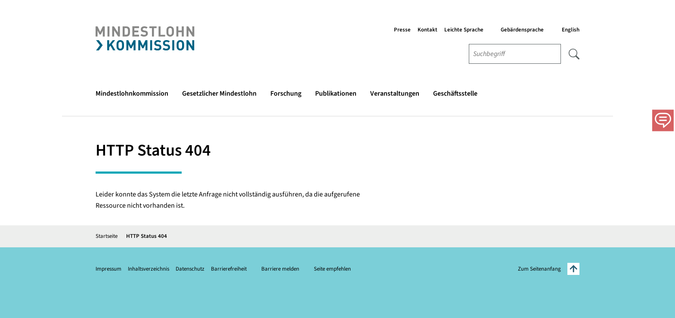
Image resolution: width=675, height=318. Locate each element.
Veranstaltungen (394, 93)
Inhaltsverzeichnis (148, 269)
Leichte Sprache (463, 30)
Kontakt (427, 30)
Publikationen (335, 93)
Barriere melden (280, 269)
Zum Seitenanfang (548, 269)
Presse (402, 30)
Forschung (285, 93)
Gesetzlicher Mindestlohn (219, 93)
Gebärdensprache (522, 30)
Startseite (107, 236)
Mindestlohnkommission (132, 93)
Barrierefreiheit (229, 269)
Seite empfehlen (332, 269)
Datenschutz (190, 269)
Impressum (108, 269)
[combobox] (515, 54)
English (570, 30)
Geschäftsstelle (455, 93)
